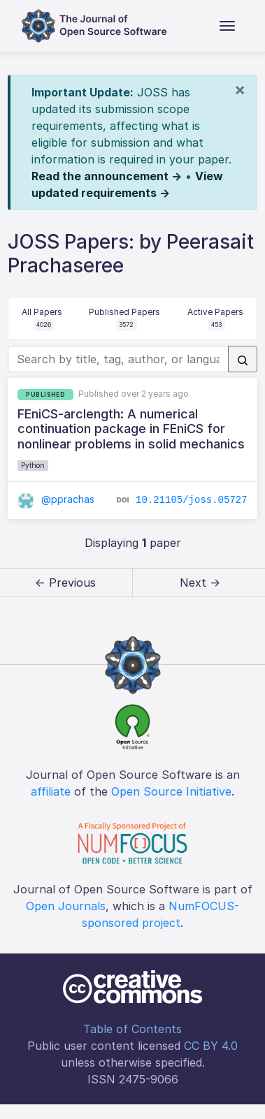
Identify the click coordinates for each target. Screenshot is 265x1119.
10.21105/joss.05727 (192, 500)
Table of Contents (132, 1029)
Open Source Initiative (171, 791)
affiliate (51, 791)
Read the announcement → (106, 176)
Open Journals (66, 906)
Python (33, 465)
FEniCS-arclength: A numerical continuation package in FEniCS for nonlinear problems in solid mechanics (131, 429)
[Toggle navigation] (227, 25)
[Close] (239, 89)
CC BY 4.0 (211, 1046)
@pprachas (55, 499)
